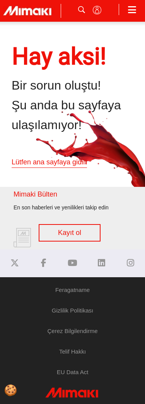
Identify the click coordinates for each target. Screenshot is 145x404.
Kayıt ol (69, 233)
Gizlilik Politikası (73, 310)
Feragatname (72, 290)
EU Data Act (73, 372)
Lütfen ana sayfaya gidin (49, 162)
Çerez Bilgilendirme (72, 331)
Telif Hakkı (72, 351)
